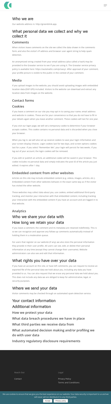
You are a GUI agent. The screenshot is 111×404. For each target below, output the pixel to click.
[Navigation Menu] (105, 5)
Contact (18, 378)
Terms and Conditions (68, 382)
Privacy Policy (64, 378)
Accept (47, 401)
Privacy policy (61, 401)
